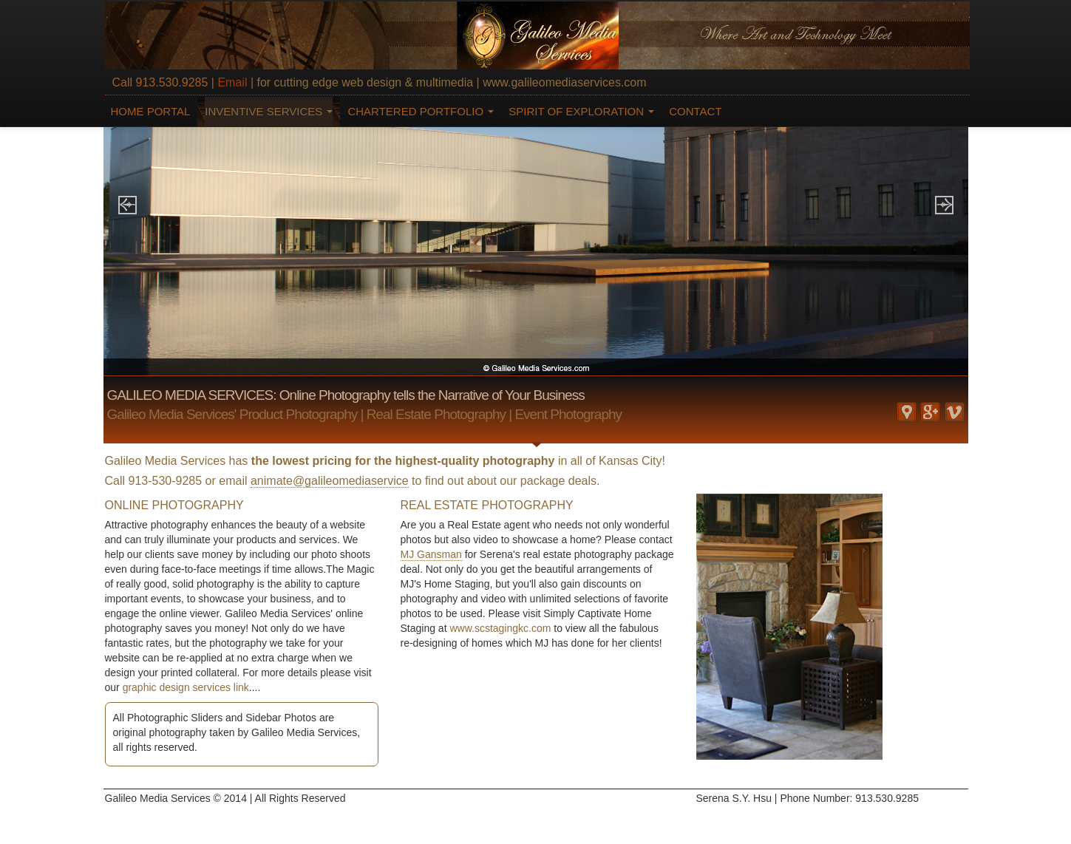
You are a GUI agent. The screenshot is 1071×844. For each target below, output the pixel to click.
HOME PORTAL (151, 111)
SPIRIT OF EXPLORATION (581, 111)
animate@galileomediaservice (330, 480)
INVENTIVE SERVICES (269, 111)
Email (232, 82)
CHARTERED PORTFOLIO (420, 111)
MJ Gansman (431, 554)
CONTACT (695, 111)
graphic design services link (186, 687)
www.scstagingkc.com (500, 628)
